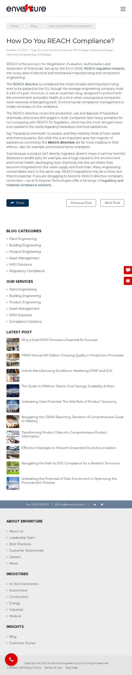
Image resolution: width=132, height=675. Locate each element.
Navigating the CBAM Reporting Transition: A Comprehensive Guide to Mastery (72, 419)
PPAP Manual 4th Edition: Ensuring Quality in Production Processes (72, 355)
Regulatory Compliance (27, 271)
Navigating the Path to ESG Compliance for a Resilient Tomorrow (70, 463)
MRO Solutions (20, 264)
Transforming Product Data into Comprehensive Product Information (64, 434)
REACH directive (25, 84)
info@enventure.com (70, 504)
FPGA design (81, 50)
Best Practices (20, 544)
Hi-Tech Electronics (23, 584)
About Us (16, 531)
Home (14, 26)
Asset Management (24, 258)
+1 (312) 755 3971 (38, 504)
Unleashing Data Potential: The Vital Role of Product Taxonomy (69, 402)
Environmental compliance (55, 50)
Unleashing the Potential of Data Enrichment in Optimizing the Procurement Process (69, 481)
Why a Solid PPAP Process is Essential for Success (59, 340)
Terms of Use (53, 667)
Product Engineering (25, 252)
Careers (15, 557)
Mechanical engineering (21, 54)
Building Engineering (25, 245)
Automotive (18, 590)
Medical (15, 616)
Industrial (16, 610)
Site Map (71, 667)
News (13, 563)
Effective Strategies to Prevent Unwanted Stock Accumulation (68, 448)
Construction (19, 597)
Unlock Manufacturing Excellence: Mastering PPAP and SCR (66, 371)
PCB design (44, 54)
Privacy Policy (31, 667)
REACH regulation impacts (104, 68)
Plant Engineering (23, 239)
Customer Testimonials (26, 550)
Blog (34, 26)
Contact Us (14, 667)
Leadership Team (22, 538)
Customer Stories (22, 643)
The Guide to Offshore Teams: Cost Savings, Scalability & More (67, 386)
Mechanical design (102, 50)
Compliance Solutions (25, 321)
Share (18, 203)
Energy (14, 603)
